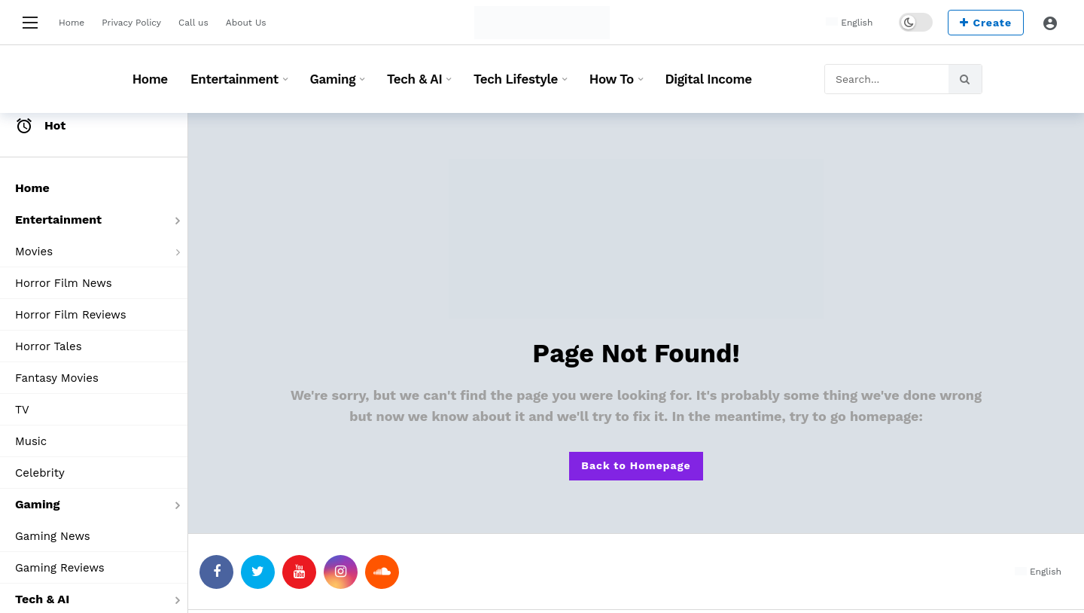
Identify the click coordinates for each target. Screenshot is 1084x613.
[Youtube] (299, 572)
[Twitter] (258, 572)
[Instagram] (341, 572)
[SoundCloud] (382, 572)
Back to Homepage (635, 465)
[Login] (1050, 22)
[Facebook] (216, 572)
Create (986, 23)
